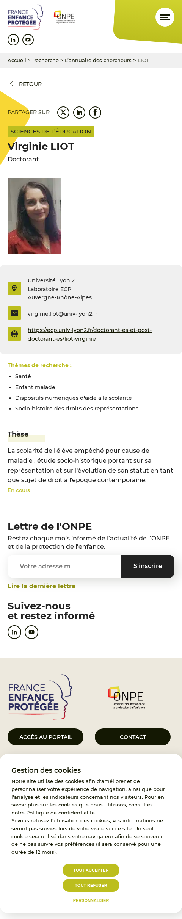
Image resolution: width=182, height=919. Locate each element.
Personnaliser (91, 900)
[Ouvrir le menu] (164, 17)
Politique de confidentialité (60, 812)
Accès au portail (45, 737)
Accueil (17, 60)
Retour (30, 84)
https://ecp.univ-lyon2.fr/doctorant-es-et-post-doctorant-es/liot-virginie (90, 334)
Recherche (45, 60)
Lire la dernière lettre (41, 586)
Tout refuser (91, 885)
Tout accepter (91, 870)
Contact (133, 737)
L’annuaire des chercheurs (98, 60)
